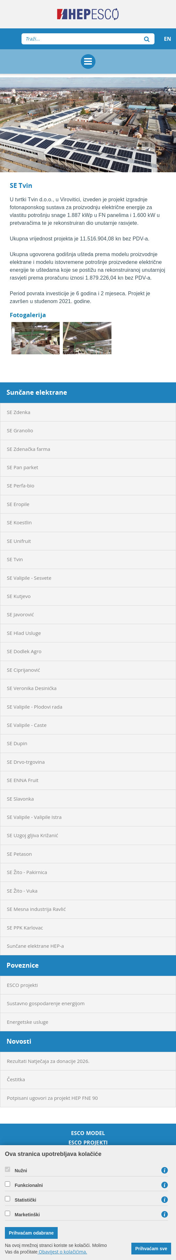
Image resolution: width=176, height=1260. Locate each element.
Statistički (25, 1200)
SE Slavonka (20, 798)
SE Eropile (18, 504)
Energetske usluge (27, 1022)
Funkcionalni (29, 1185)
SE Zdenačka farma (28, 449)
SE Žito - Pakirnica (27, 872)
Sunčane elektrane (37, 392)
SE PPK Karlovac (25, 927)
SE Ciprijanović (23, 670)
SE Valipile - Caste (27, 725)
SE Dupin (17, 743)
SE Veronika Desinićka (32, 688)
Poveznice (23, 965)
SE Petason (19, 854)
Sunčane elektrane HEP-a (35, 946)
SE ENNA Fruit (22, 780)
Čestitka (16, 1079)
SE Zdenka (18, 412)
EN (167, 38)
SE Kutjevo (19, 596)
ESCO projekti (22, 985)
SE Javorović (20, 614)
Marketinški (27, 1214)
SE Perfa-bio (20, 485)
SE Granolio (20, 430)
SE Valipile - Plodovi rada (34, 706)
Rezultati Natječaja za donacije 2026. (48, 1061)
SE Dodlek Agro (24, 651)
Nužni (21, 1170)
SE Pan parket (22, 467)
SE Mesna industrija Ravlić (36, 909)
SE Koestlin (19, 522)
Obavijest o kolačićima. (62, 1252)
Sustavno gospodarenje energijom (46, 1003)
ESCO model (88, 1133)
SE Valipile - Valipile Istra (34, 817)
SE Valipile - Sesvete (29, 578)
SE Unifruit (19, 541)
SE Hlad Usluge (24, 633)
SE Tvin (15, 559)
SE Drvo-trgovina (26, 762)
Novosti (19, 1041)
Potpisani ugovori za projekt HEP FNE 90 (52, 1098)
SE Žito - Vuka (22, 890)
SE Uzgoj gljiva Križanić (32, 835)
